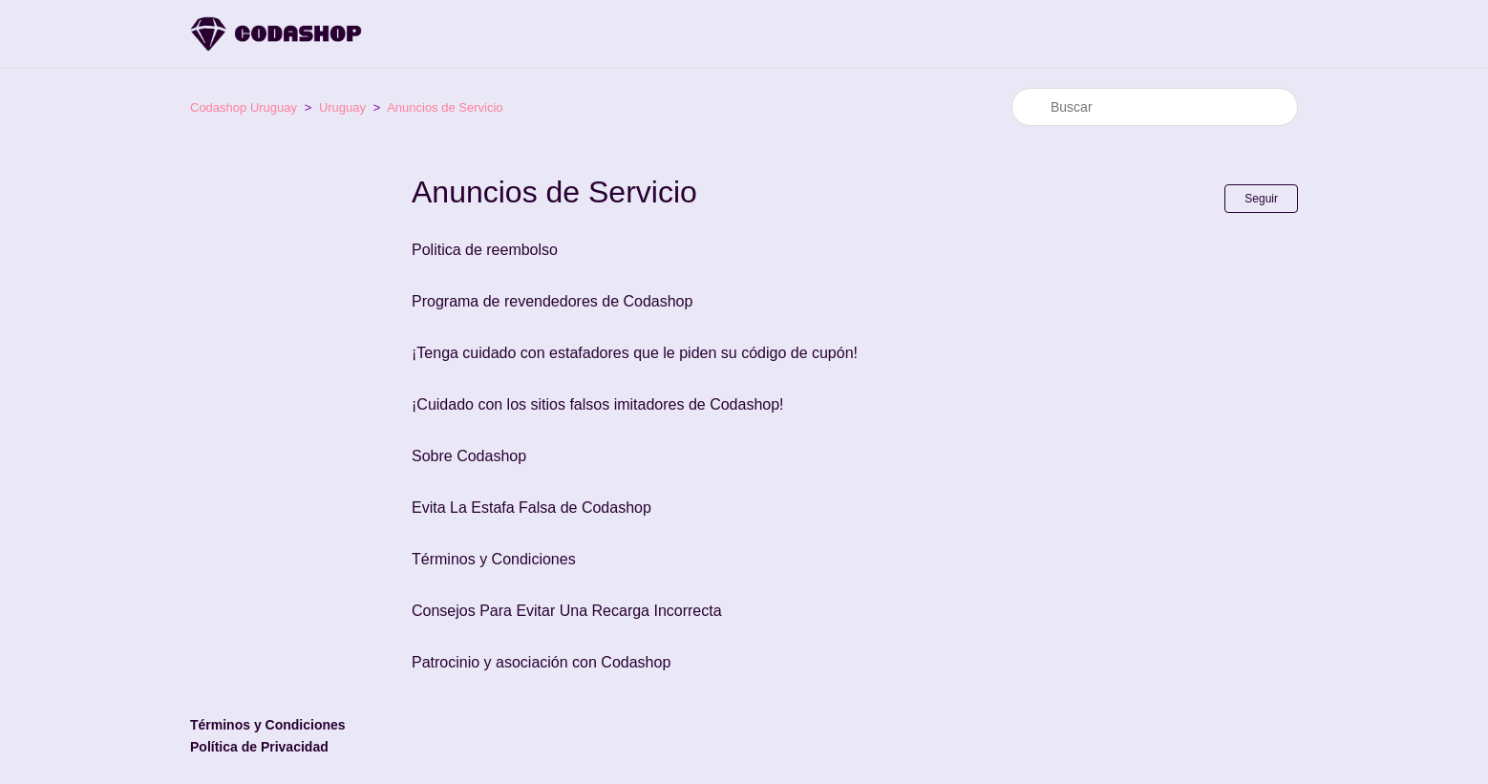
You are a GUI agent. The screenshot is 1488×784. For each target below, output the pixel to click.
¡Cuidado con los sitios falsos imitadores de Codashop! (598, 404)
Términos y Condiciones (494, 559)
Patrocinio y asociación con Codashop (541, 662)
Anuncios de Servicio (444, 107)
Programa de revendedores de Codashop (552, 301)
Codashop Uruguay (243, 107)
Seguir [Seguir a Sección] (1261, 198)
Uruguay (342, 107)
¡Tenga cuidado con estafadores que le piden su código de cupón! (635, 353)
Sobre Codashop (469, 456)
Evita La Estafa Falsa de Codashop (531, 507)
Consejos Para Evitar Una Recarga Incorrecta (567, 611)
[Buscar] (1154, 107)
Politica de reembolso (485, 250)
